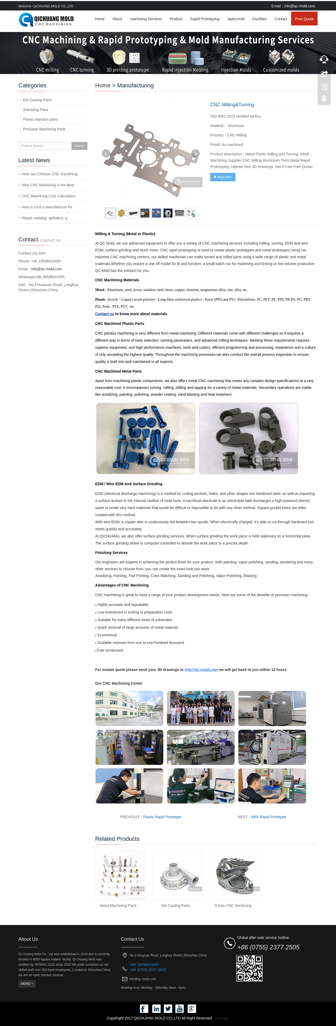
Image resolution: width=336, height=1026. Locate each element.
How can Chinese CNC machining (49, 174)
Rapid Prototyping (204, 19)
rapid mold (235, 19)
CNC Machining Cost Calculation (48, 196)
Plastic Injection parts (40, 119)
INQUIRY (222, 177)
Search (79, 146)
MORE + (27, 984)
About (117, 19)
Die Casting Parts (175, 905)
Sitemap (221, 1018)
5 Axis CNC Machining (233, 905)
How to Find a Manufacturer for (47, 207)
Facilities (259, 19)
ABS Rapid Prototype (268, 817)
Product (176, 19)
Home (99, 19)
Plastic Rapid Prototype (162, 817)
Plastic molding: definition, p (44, 218)
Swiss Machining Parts (117, 905)
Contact (281, 19)
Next (195, 153)
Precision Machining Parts (44, 129)
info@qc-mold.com (299, 6)
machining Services (146, 19)
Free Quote (304, 19)
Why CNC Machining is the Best (48, 185)
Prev (106, 153)
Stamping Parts (35, 110)
